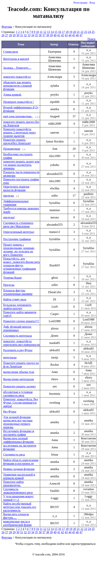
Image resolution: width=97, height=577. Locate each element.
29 (14, 35)
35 (36, 35)
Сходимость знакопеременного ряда (18, 491)
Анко (88, 372)
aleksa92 (88, 350)
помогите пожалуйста (17, 76)
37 (43, 35)
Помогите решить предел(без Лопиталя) (17, 141)
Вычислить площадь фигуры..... (16, 516)
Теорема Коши (12, 277)
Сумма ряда (10, 51)
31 (21, 35)
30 (17, 35)
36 (40, 35)
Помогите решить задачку (19, 386)
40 (55, 35)
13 (48, 31)
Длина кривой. (12, 94)
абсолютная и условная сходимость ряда (18, 393)
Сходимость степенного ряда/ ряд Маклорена (18, 224)
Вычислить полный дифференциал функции (18, 440)
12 (44, 31)
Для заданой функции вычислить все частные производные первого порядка (18, 422)
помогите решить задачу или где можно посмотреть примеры (21, 165)
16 (59, 31)
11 (41, 31)
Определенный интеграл (18, 231)
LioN (88, 306)
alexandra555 (88, 224)
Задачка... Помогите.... (17, 67)
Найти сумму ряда (14, 299)
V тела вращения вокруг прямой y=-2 (18, 498)
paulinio (88, 195)
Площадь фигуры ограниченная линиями (17, 292)
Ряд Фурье (9, 411)
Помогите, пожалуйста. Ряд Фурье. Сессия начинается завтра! (20, 403)
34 (32, 35)
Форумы (6, 26)
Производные (11, 148)
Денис (88, 335)
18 (67, 31)
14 (52, 31)
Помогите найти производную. (13, 483)
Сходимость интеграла (17, 335)
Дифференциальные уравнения (16, 203)
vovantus (88, 491)
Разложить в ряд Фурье (18, 350)
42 (62, 35)
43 (66, 35)
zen (88, 386)
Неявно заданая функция (19, 469)
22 (81, 31)
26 (2, 35)
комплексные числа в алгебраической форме (17, 523)
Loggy (88, 498)
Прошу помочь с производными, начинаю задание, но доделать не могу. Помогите (18, 249)
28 (10, 35)
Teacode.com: (25, 9)
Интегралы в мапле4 (16, 58)
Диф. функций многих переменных (17, 328)
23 (85, 31)
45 (73, 35)
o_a (88, 51)
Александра (88, 76)
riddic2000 (88, 123)
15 (55, 31)
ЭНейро (88, 516)
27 (6, 35)
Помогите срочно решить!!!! (21, 321)
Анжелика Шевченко (88, 68)
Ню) (88, 285)
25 (93, 31)
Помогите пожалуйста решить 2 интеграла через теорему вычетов (19, 132)
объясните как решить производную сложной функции (17, 86)
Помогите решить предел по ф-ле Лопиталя (21, 364)
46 (77, 35)
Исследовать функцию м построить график (18, 432)
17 (63, 31)
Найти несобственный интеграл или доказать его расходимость (19, 507)
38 (47, 35)
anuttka (88, 422)
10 (37, 31)
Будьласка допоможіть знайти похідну (17, 306)
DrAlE (88, 364)
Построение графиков (17, 239)
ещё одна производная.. (18, 116)
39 (51, 35)
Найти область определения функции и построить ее (20, 462)
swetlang (88, 402)
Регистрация (80, 2)
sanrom (88, 132)
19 (70, 31)
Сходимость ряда (14, 454)
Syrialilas (88, 203)
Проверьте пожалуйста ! (18, 101)
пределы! (9, 217)
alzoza (88, 328)
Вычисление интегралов (18, 379)
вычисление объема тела (18, 372)
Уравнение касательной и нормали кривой (19, 476)
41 (58, 35)
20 (74, 31)
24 (89, 31)
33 (29, 35)
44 (69, 35)
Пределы (8, 284)
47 (81, 35)
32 (25, 35)
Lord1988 (88, 321)
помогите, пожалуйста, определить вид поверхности (21, 343)
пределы (8, 195)
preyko (88, 94)
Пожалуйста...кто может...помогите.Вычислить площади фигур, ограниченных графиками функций (21, 265)
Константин (88, 440)
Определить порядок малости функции (16, 188)
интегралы (10, 357)
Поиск (92, 39)
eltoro (88, 379)
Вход (92, 2)
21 (78, 31)
